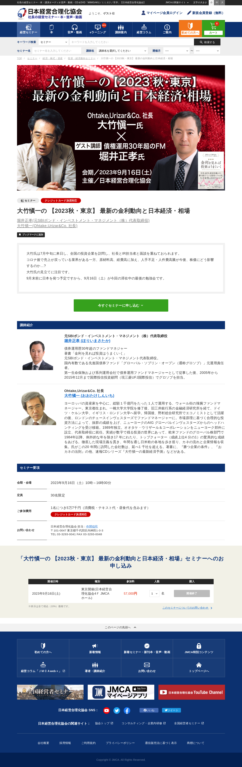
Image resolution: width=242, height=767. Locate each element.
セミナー (32, 58)
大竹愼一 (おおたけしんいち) (89, 396)
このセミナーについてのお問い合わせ (188, 607)
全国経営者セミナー (187, 723)
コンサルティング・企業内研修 (142, 723)
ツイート (171, 710)
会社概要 (43, 742)
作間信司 (92, 526)
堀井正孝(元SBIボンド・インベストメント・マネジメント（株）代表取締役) (83, 220)
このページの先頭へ (121, 627)
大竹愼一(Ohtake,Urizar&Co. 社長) (47, 226)
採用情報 (65, 742)
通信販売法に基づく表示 (161, 742)
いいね (149, 710)
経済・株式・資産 (53, 58)
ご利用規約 (88, 742)
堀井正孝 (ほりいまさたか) (87, 341)
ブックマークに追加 (31, 234)
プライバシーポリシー (120, 742)
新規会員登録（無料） (206, 13)
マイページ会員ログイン (161, 13)
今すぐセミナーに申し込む (121, 305)
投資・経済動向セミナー (81, 58)
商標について (195, 742)
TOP (19, 58)
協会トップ (102, 723)
